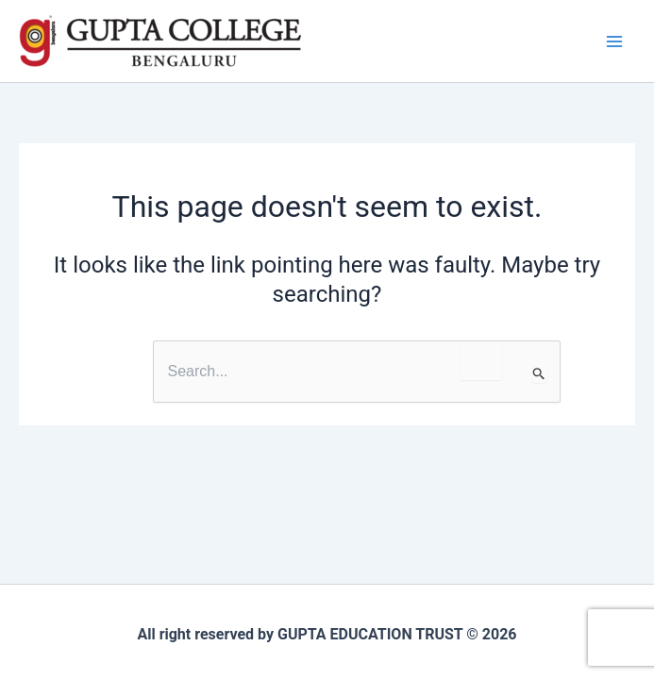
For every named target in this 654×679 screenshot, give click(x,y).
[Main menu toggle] (614, 41)
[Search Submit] (539, 373)
